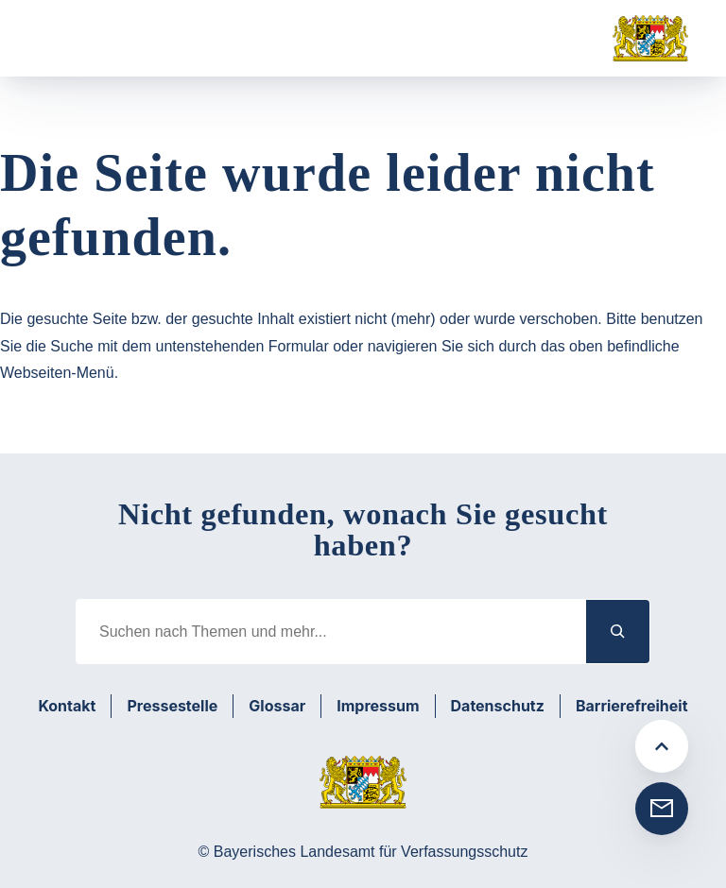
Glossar (277, 705)
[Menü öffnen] (69, 38)
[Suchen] (618, 631)
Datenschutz (497, 705)
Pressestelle (172, 705)
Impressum (378, 705)
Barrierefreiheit (632, 705)
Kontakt (66, 705)
